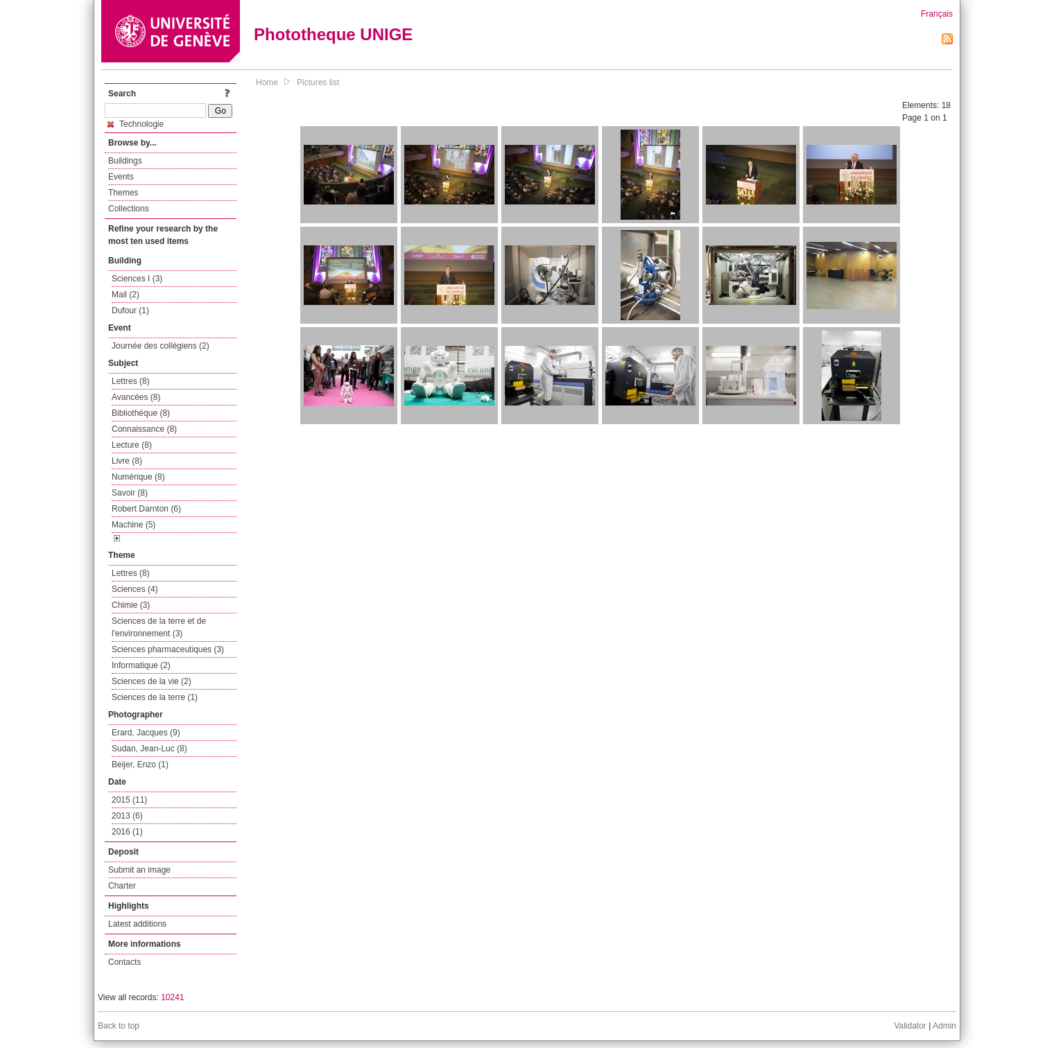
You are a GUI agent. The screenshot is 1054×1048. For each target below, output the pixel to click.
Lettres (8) (131, 381)
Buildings (125, 161)
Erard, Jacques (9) (146, 732)
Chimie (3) (131, 605)
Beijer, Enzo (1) (140, 764)
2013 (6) (127, 816)
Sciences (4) (135, 589)
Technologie (135, 124)
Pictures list (318, 82)
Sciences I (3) (137, 278)
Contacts (124, 962)
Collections (128, 208)
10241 (172, 997)
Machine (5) (133, 525)
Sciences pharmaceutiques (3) (168, 649)
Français (937, 14)
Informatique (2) (141, 665)
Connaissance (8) (144, 429)
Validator (910, 1026)
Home (267, 82)
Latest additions (137, 924)
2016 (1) (127, 832)
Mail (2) (125, 294)
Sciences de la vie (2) (151, 681)
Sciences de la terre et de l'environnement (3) (159, 627)
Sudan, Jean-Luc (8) (149, 748)
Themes (123, 193)
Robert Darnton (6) (146, 509)
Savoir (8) (130, 493)
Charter (122, 886)
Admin (944, 1026)
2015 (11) (129, 800)
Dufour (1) (130, 310)
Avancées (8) (136, 397)
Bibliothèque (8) (141, 413)
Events (121, 177)
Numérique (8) (138, 477)
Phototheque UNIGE (333, 34)
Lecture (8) (132, 445)
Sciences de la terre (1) (155, 697)
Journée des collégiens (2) (160, 346)
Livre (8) (127, 461)
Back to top (118, 1026)
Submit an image (139, 870)
